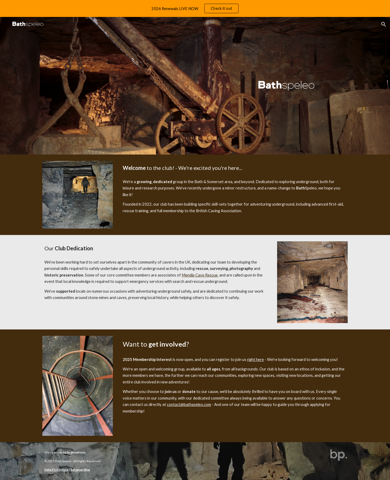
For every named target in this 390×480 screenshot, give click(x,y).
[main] (234, 168)
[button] (383, 24)
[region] (195, 8)
